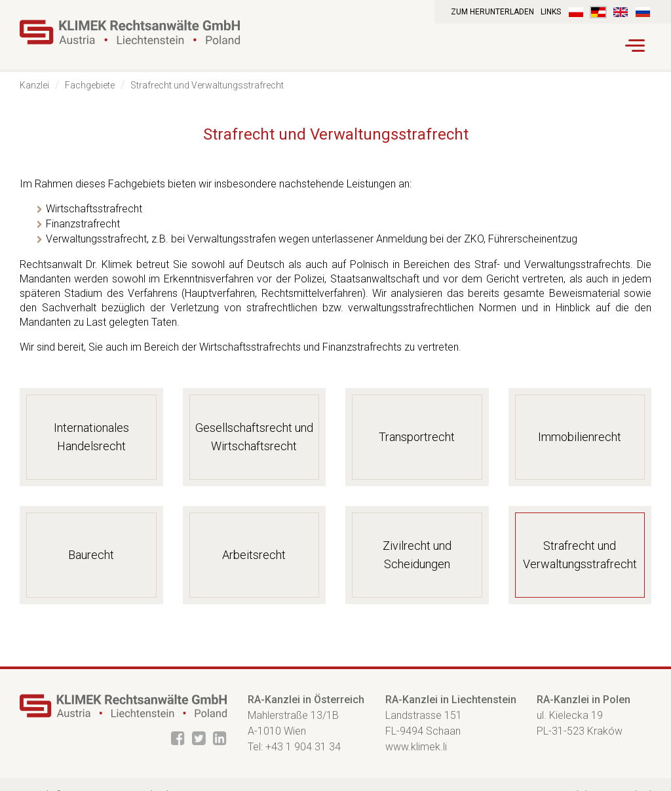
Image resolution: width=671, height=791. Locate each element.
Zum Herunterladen (492, 11)
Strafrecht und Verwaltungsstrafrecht (207, 85)
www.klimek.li (416, 747)
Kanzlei (34, 85)
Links (551, 11)
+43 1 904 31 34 (303, 747)
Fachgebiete (90, 85)
